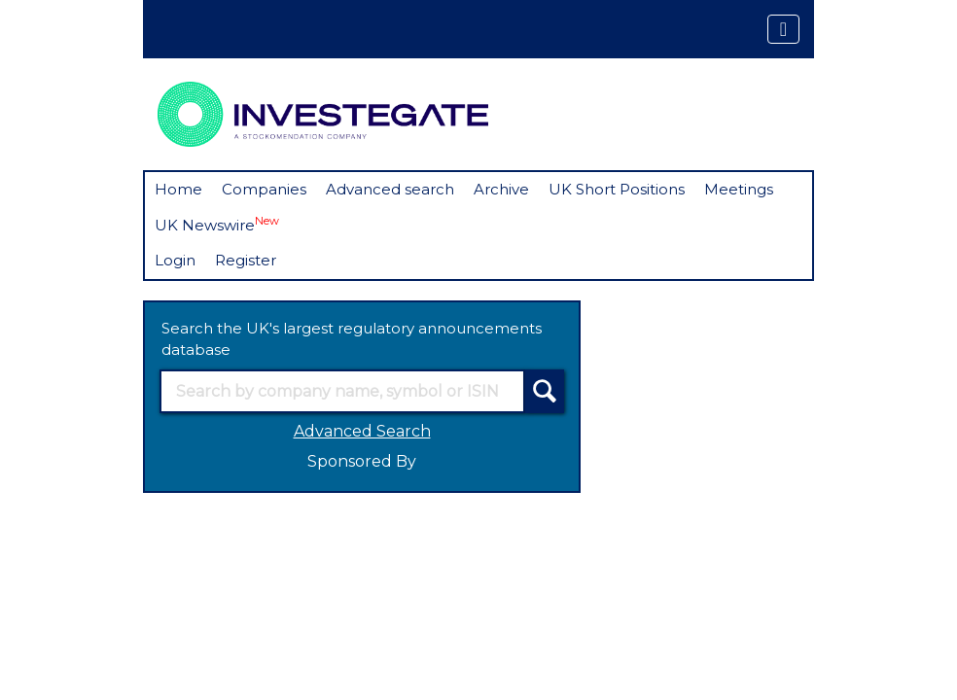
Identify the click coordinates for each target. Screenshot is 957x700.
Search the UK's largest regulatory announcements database (351, 339)
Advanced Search (362, 431)
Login (175, 260)
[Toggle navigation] (783, 29)
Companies (264, 189)
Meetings (738, 189)
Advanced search (390, 189)
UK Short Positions (617, 189)
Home (178, 189)
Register (245, 260)
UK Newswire (217, 224)
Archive (501, 189)
